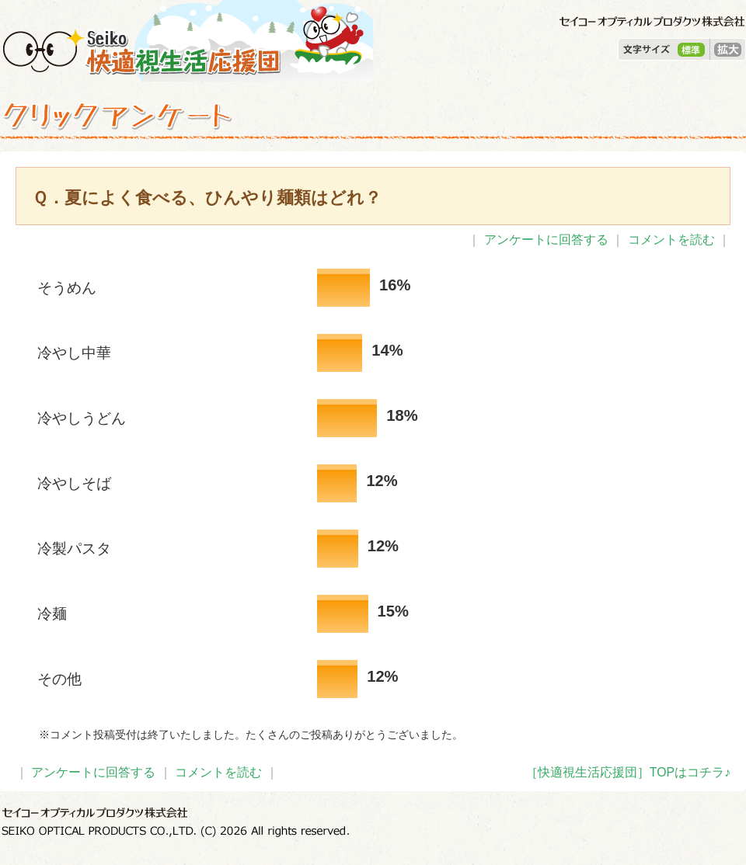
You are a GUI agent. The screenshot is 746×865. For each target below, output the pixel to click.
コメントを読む (671, 239)
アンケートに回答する (546, 239)
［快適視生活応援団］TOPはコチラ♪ (627, 772)
